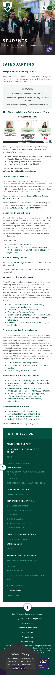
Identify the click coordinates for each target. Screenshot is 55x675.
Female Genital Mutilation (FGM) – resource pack (28, 380)
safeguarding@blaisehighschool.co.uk (19, 171)
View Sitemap (27, 623)
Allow (16, 667)
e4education (38, 614)
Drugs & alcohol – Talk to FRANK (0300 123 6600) (28, 391)
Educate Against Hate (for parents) (22, 362)
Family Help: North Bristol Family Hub (23, 414)
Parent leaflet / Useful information (22, 411)
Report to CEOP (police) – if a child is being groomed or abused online (25, 305)
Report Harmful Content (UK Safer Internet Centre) (29, 315)
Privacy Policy (27, 637)
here (14, 236)
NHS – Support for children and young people (27, 247)
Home (5, 45)
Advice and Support (41, 45)
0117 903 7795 (36, 208)
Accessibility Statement (27, 628)
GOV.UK (42, 416)
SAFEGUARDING (16, 48)
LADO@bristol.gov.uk (19, 208)
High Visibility (27, 632)
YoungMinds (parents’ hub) (19, 244)
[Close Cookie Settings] (18, 645)
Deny (23, 667)
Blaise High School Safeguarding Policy (24, 419)
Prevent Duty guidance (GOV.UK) (21, 370)
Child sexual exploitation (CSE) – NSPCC (24, 388)
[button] (3, 671)
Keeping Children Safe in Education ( (23, 416)
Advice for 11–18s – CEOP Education (22, 309)
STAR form (18, 269)
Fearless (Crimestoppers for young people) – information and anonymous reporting (26, 394)
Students (19, 45)
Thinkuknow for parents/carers (21, 312)
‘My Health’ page (17, 262)
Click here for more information (19, 664)
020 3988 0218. (39, 653)
